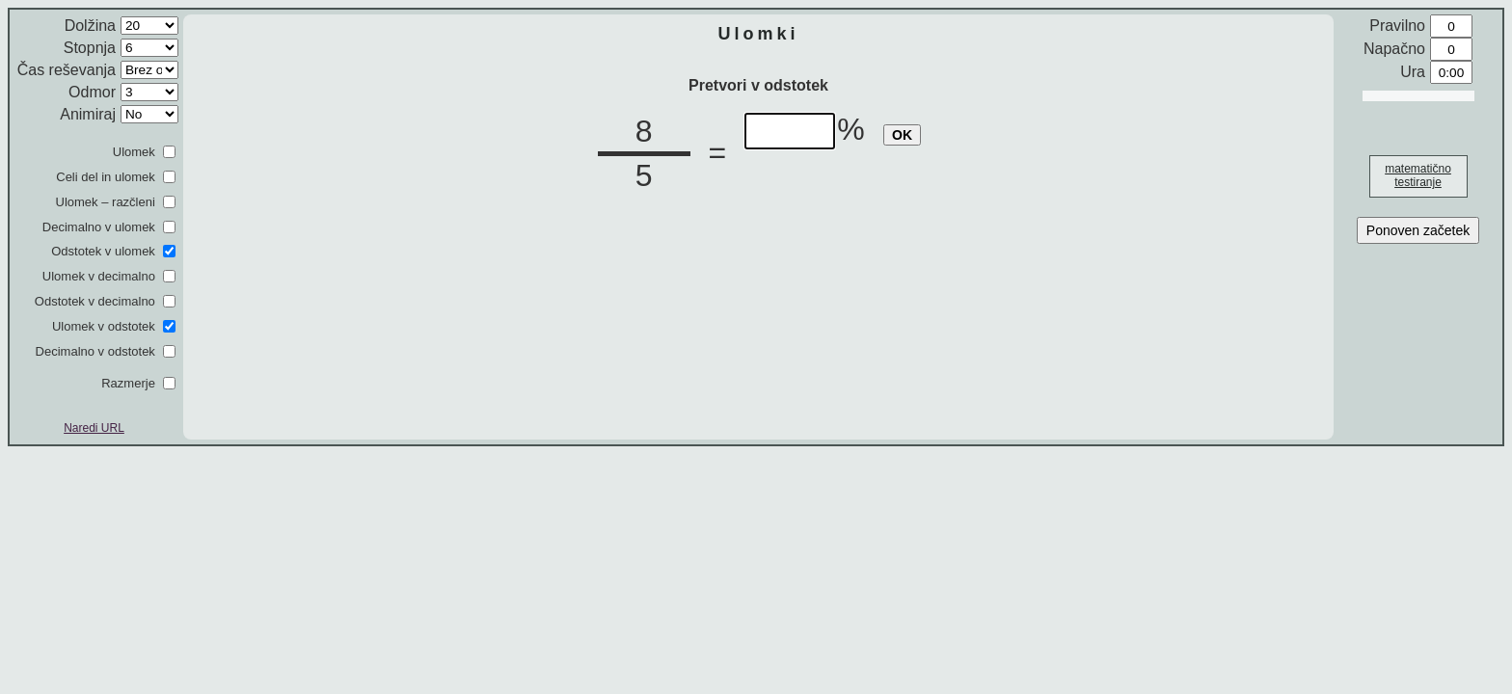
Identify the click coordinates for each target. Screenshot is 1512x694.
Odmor (92, 92)
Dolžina (90, 25)
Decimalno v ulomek (98, 227)
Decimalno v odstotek (95, 351)
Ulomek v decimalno (98, 276)
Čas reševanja (66, 70)
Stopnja (90, 48)
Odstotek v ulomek (103, 251)
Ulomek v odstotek (103, 326)
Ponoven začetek (1418, 230)
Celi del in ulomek (105, 177)
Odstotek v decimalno (95, 301)
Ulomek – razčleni (105, 202)
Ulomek (134, 152)
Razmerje (128, 383)
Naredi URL (94, 428)
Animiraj (88, 114)
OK (902, 135)
